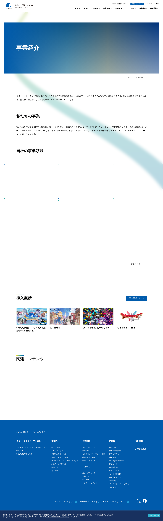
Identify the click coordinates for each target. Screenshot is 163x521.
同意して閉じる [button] (154, 516)
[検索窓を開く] (156, 4)
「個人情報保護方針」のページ (57, 517)
